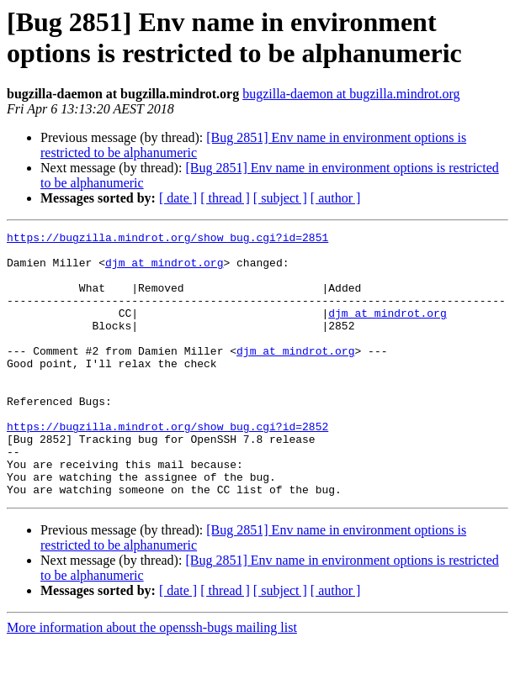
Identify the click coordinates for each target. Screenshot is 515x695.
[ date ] (178, 198)
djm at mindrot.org (164, 269)
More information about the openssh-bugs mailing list (152, 680)
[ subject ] (280, 198)
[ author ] (336, 198)
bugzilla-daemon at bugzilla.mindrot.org (350, 94)
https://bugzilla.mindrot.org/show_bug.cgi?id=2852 (167, 466)
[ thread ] (225, 198)
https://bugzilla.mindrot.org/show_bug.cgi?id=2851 (167, 239)
